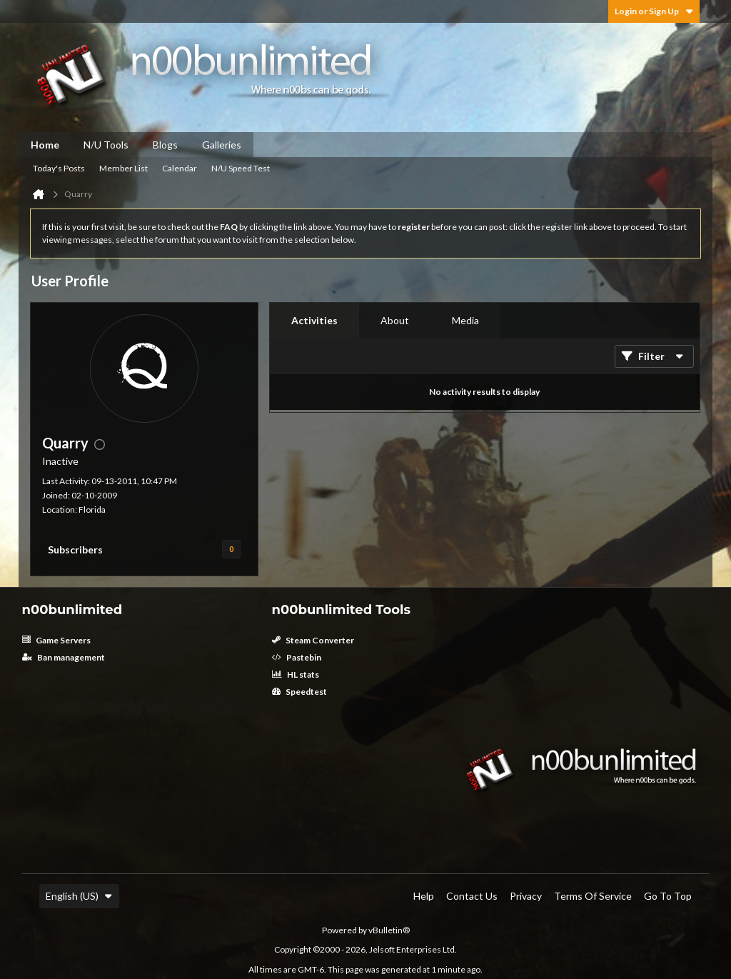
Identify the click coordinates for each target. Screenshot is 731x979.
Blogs (165, 145)
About (394, 320)
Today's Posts (59, 168)
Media (465, 320)
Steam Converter (313, 640)
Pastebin (296, 657)
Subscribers (75, 549)
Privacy (526, 896)
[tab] (314, 320)
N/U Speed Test (240, 168)
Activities (314, 320)
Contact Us (472, 896)
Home (45, 145)
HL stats (295, 674)
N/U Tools (106, 145)
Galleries (221, 145)
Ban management (63, 657)
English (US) (79, 896)
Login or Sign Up (654, 11)
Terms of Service (593, 896)
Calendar (179, 168)
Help (423, 896)
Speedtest (299, 691)
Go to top (668, 896)
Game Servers (56, 640)
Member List (123, 168)
